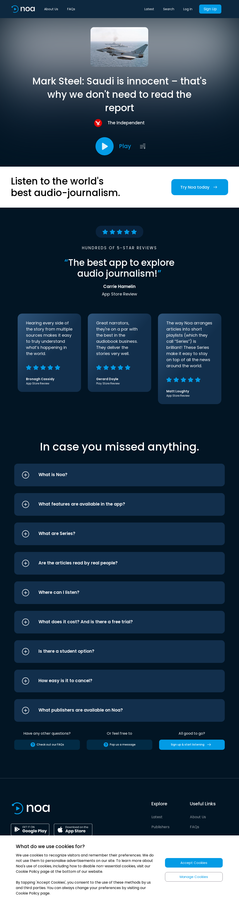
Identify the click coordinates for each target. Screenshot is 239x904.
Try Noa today (199, 187)
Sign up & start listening (192, 744)
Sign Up (210, 9)
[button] (111, 475)
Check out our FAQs (47, 744)
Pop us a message (119, 744)
